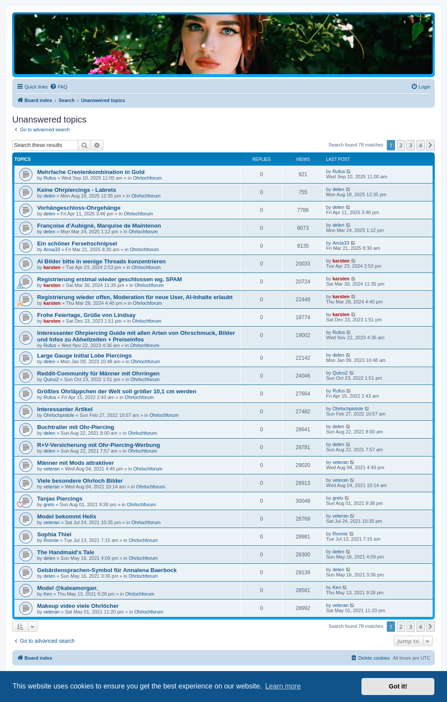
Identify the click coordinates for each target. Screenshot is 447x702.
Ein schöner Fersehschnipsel (77, 243)
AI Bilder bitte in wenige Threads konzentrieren (101, 261)
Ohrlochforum (147, 178)
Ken (48, 593)
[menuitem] (58, 87)
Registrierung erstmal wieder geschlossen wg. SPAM (109, 279)
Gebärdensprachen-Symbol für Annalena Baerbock (107, 570)
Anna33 (52, 249)
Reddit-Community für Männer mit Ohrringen (98, 373)
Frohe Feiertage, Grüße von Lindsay (86, 315)
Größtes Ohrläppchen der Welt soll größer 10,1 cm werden (116, 391)
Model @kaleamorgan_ (68, 588)
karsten (52, 267)
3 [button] (410, 145)
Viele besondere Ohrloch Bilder (80, 480)
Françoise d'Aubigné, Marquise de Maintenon (99, 225)
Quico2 (51, 379)
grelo (49, 504)
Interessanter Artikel (65, 409)
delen (49, 195)
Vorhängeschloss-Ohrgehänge (78, 207)
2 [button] (400, 145)
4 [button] (420, 145)
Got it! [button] (398, 686)
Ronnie (51, 540)
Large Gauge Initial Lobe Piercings (84, 355)
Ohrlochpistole (59, 415)
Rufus (50, 178)
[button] (430, 145)
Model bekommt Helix (66, 516)
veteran (52, 468)
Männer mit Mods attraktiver (75, 463)
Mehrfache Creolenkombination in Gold (90, 172)
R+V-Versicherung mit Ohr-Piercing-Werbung (98, 445)
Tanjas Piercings (60, 498)
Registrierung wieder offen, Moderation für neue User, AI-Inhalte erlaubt (135, 297)
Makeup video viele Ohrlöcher (78, 606)
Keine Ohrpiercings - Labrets (76, 190)
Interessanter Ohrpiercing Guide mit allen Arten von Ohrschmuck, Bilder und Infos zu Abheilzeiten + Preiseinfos (136, 336)
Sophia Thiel (54, 534)
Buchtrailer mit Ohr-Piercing (75, 427)
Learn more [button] (283, 686)
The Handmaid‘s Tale (65, 552)
